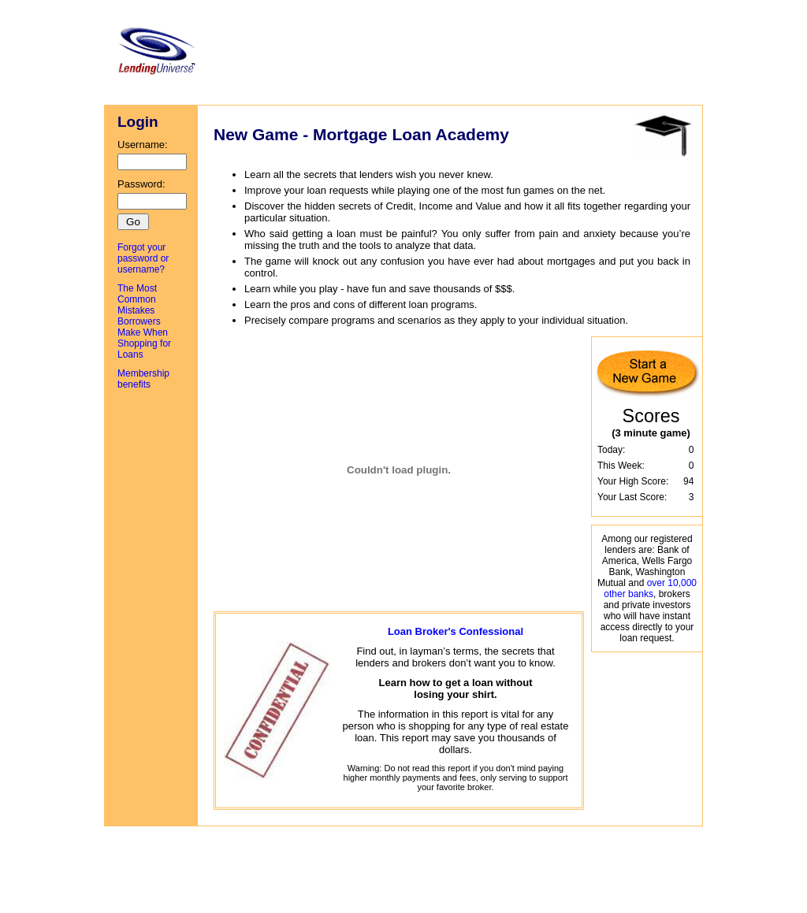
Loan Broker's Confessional (455, 631)
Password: (151, 194)
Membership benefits (143, 379)
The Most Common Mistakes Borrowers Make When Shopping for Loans (144, 321)
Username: (151, 154)
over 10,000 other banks (650, 588)
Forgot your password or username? (143, 258)
